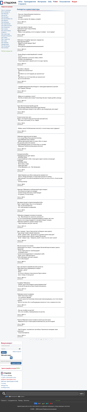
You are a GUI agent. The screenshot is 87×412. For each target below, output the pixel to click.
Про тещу (4, 41)
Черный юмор (5, 44)
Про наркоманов (5, 24)
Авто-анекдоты (5, 12)
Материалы (42, 2)
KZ (47, 403)
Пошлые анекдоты (6, 36)
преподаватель (14, 396)
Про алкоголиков (6, 30)
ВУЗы (20, 2)
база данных (4, 375)
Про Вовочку (4, 13)
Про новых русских (6, 25)
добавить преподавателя (8, 379)
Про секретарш (5, 34)
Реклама (58, 400)
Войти (4, 352)
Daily (49, 2)
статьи (3, 383)
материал (22, 396)
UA (43, 403)
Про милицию (5, 22)
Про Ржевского (5, 27)
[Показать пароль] (20, 349)
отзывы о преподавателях (8, 377)
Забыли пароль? (17, 351)
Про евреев (4, 20)
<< (30, 339)
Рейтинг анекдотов (6, 51)
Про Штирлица (5, 46)
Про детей (4, 15)
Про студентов (5, 39)
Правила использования (49, 409)
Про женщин (4, 17)
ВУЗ (8, 396)
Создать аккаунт (16, 363)
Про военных (4, 47)
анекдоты (4, 385)
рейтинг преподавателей (9, 381)
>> (51, 339)
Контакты (26, 400)
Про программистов (6, 19)
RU (35, 403)
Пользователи (64, 2)
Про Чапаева (4, 42)
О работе (3, 32)
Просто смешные (6, 10)
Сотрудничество (12, 400)
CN (51, 403)
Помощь (20, 400)
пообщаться (5, 387)
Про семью (4, 37)
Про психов (4, 29)
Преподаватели (30, 2)
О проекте (4, 400)
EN (39, 403)
